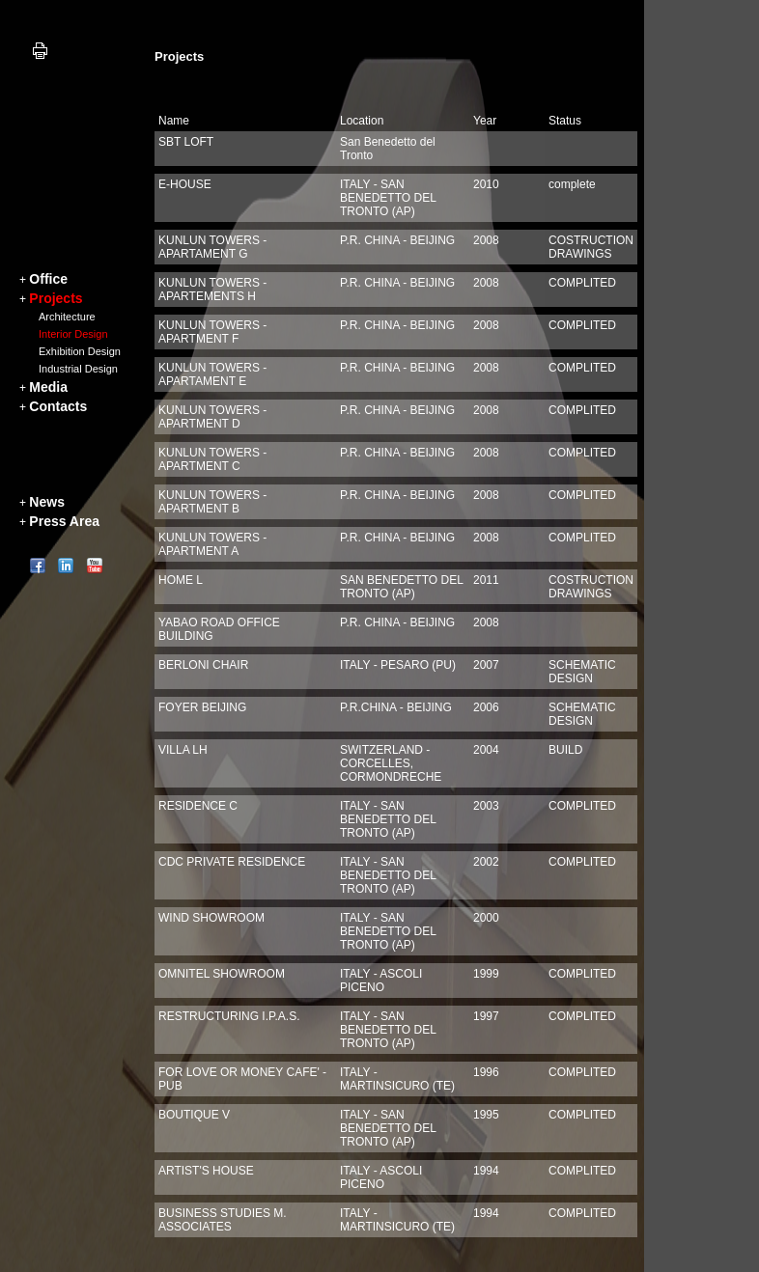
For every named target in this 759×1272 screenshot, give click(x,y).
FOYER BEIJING (202, 707)
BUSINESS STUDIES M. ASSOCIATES (222, 1219)
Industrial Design (78, 368)
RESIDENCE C (198, 806)
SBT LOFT (185, 142)
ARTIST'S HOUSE (206, 1170)
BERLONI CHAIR (203, 665)
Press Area (64, 521)
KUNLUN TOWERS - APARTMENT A (212, 544)
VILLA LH (183, 750)
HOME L (180, 580)
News (47, 502)
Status (564, 120)
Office (48, 279)
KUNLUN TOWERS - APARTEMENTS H (212, 289)
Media (48, 387)
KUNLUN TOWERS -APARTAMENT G (212, 247)
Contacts (58, 406)
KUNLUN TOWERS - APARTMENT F (212, 332)
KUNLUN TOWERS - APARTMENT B (212, 501)
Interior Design (73, 334)
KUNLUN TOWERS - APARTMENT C (212, 459)
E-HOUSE (184, 184)
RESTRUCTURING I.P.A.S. (228, 1016)
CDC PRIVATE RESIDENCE (231, 862)
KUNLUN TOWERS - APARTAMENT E (212, 374)
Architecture (67, 316)
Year (484, 120)
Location (361, 120)
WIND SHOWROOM (211, 918)
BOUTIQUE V (194, 1114)
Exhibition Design (80, 351)
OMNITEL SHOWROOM (221, 974)
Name (173, 120)
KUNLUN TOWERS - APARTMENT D (212, 416)
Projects (55, 298)
